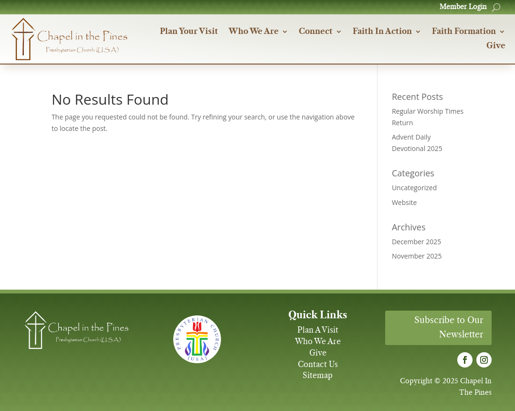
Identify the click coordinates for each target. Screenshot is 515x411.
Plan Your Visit (189, 31)
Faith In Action (382, 31)
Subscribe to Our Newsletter (448, 328)
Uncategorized (414, 187)
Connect (316, 31)
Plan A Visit (317, 330)
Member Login (463, 7)
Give (495, 46)
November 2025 (417, 255)
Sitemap (318, 375)
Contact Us (318, 364)
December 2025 (416, 241)
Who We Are (254, 31)
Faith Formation (464, 31)
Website (404, 202)
